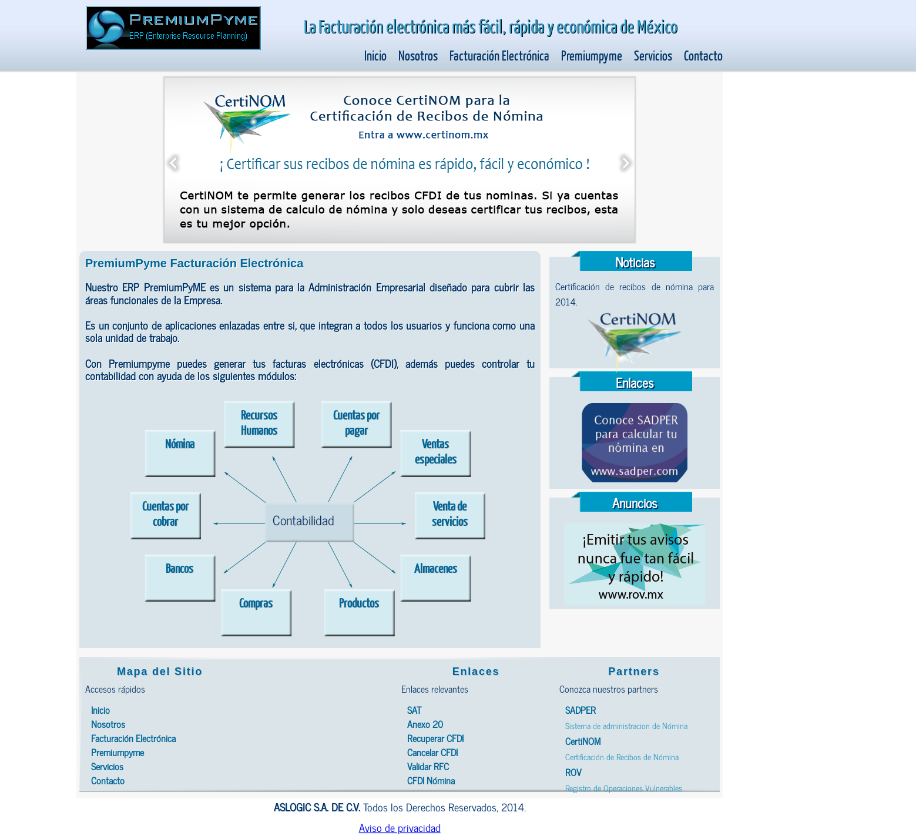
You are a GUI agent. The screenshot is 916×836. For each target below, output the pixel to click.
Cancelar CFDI (432, 752)
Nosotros (418, 55)
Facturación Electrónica (499, 55)
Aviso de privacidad (400, 827)
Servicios (653, 55)
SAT (414, 709)
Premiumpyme (591, 55)
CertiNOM (582, 740)
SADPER (580, 709)
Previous (173, 160)
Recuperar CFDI (435, 738)
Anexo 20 (425, 723)
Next (626, 160)
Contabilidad (303, 520)
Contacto (703, 55)
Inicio (375, 55)
